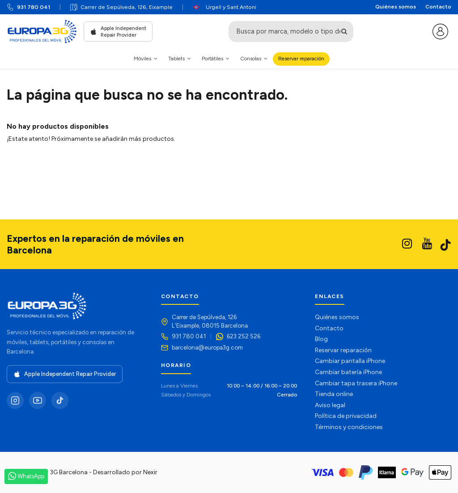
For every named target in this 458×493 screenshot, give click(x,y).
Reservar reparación (343, 350)
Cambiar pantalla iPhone (350, 361)
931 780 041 (33, 7)
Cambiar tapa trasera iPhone (356, 383)
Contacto (438, 7)
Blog (321, 339)
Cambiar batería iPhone (348, 372)
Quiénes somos (395, 7)
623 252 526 (243, 336)
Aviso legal (330, 405)
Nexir (150, 472)
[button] (145, 59)
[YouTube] (37, 400)
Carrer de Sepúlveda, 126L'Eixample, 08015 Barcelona (210, 321)
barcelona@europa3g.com (207, 347)
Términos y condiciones (349, 427)
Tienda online (334, 394)
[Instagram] (15, 400)
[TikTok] (59, 400)
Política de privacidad (346, 416)
